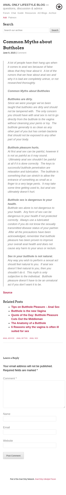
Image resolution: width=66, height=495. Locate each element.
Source (7, 292)
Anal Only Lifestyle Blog (24, 4)
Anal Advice (8, 338)
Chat (13, 13)
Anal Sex (34, 338)
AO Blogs (42, 13)
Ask (5, 17)
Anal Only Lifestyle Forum (45, 484)
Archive (52, 13)
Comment (21, 53)
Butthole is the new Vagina (28, 311)
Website (8, 445)
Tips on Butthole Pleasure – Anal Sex (35, 306)
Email (6, 432)
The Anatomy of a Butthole (28, 323)
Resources (30, 13)
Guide (20, 13)
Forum (6, 13)
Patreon (12, 17)
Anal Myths (22, 338)
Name (6, 418)
